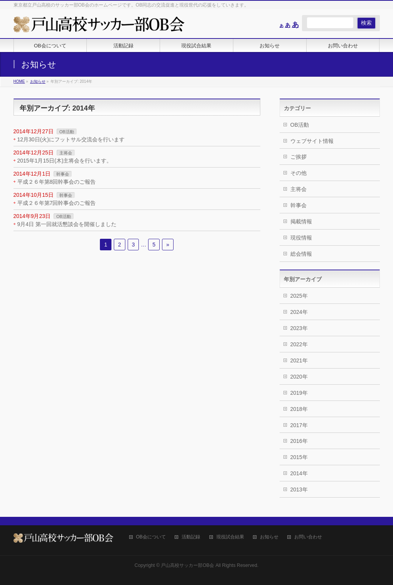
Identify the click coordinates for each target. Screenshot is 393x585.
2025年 (299, 296)
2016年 (299, 441)
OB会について (151, 537)
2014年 (299, 473)
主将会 (65, 153)
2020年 (299, 377)
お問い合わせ (308, 537)
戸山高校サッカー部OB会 (187, 565)
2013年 (299, 489)
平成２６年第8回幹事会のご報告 (56, 182)
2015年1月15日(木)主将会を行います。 (64, 161)
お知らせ (269, 537)
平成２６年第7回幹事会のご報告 (56, 203)
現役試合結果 (230, 537)
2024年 (299, 312)
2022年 (299, 344)
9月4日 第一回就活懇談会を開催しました (66, 224)
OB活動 (66, 131)
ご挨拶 (298, 157)
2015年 (299, 457)
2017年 (299, 425)
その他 (298, 173)
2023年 (299, 328)
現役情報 (301, 238)
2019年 (299, 393)
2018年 (299, 409)
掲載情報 (301, 221)
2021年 (299, 360)
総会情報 (301, 254)
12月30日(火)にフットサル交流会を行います (71, 139)
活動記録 (191, 537)
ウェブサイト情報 (312, 141)
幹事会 (62, 174)
